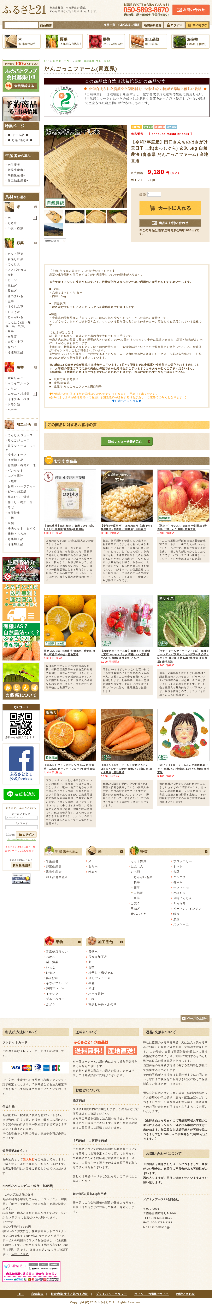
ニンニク (179, 877)
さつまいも (15, 296)
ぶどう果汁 (15, 475)
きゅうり (179, 903)
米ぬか (93, 871)
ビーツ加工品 (17, 491)
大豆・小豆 (15, 341)
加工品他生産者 (57, 877)
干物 (11, 518)
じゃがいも (15, 317)
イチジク (52, 993)
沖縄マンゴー (55, 988)
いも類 (135, 871)
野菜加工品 (15, 539)
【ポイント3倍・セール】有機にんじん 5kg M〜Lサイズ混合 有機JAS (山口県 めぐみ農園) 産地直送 (126, 769)
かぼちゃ (179, 893)
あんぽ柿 (52, 978)
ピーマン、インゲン (187, 908)
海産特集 (14, 512)
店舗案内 (37, 1294)
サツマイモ (181, 887)
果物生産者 (15, 175)
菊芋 (11, 331)
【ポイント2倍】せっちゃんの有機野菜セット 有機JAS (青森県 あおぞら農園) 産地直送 (183, 769)
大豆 (176, 871)
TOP (46, 61)
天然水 (12, 481)
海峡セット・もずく (22, 528)
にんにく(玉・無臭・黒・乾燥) (18, 324)
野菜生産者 (15, 170)
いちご (12, 388)
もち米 (12, 223)
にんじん (14, 264)
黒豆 (176, 919)
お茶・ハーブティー (22, 486)
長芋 (137, 882)
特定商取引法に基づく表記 (69, 1294)
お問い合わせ (185, 1294)
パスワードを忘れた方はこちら (21, 839)
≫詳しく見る (20, 1254)
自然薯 (12, 336)
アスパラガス (17, 269)
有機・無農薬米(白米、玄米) (92, 61)
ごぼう (135, 903)
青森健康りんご (57, 951)
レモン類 (14, 404)
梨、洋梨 (52, 962)
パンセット (15, 470)
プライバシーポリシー (111, 1294)
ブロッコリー (182, 861)
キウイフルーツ (19, 383)
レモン (50, 972)
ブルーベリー (55, 999)
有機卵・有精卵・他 (22, 465)
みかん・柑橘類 (19, 393)
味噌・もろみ (17, 533)
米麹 (11, 523)
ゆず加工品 (15, 460)
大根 (11, 275)
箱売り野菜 (15, 259)
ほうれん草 (15, 306)
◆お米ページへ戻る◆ (126, 400)
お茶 (91, 967)
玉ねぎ (12, 285)
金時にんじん (182, 898)
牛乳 (91, 983)
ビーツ (12, 280)
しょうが (14, 312)
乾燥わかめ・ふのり (102, 1004)
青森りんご (15, 378)
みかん (50, 956)
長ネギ (178, 882)
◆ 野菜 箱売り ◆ (20, 140)
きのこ (12, 347)
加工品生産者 (17, 180)
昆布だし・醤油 (19, 497)
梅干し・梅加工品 (20, 502)
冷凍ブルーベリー (20, 399)
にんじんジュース (20, 435)
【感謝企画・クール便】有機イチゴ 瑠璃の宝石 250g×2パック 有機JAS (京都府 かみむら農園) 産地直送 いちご (126, 654)
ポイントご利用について (151, 1294)
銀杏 (176, 913)
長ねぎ (12, 290)
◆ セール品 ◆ (18, 135)
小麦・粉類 (15, 228)
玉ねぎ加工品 (97, 956)
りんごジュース (19, 440)
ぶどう (50, 1004)
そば (11, 507)
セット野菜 (15, 253)
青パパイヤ (139, 913)
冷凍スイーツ (17, 454)
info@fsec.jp (161, 1227)
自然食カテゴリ (62, 61)
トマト (178, 866)
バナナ (12, 409)
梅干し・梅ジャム (100, 972)
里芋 (11, 301)
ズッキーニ (181, 924)
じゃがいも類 (143, 877)
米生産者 (14, 164)
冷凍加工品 (15, 352)
